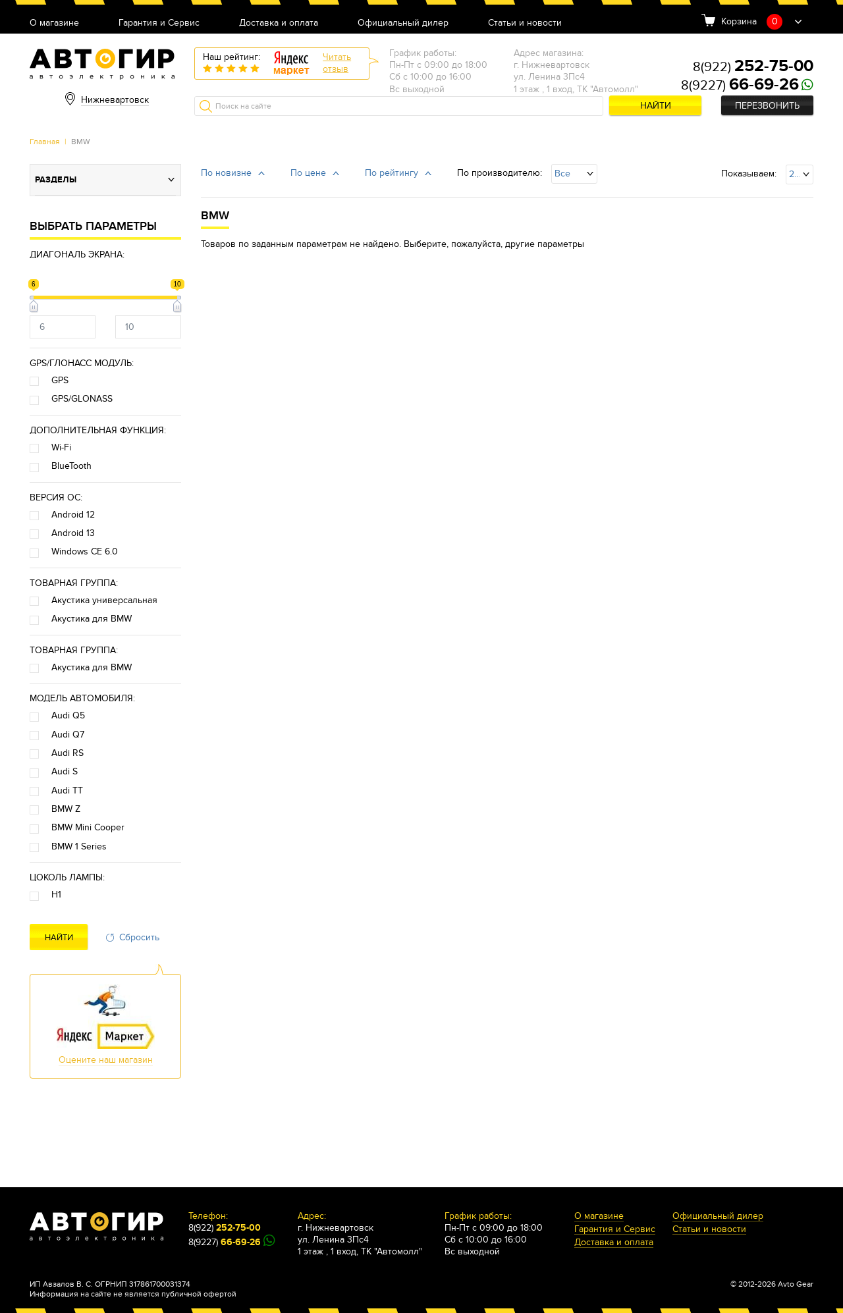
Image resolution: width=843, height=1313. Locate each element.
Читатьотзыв (337, 62)
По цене (308, 172)
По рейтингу (391, 172)
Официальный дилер (403, 23)
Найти (655, 105)
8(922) (753, 67)
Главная (45, 141)
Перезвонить (767, 105)
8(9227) (740, 86)
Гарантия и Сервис (159, 23)
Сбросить (139, 937)
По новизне (226, 172)
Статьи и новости (525, 23)
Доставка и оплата (278, 23)
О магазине (54, 23)
